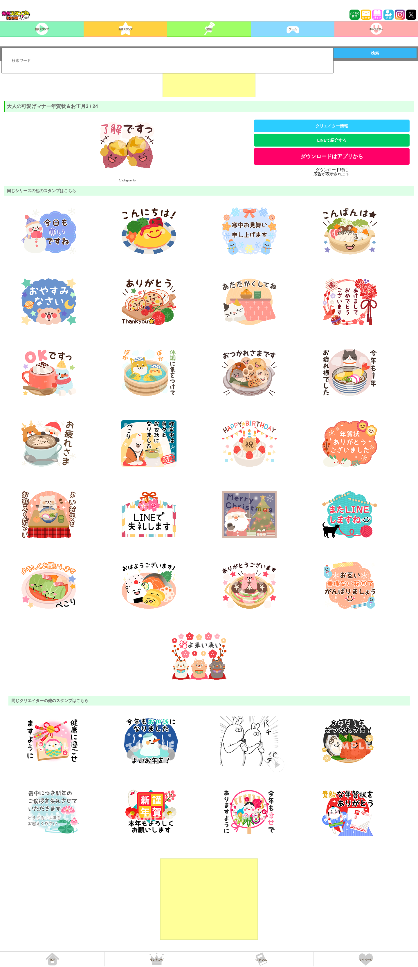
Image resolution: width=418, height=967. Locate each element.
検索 (375, 52)
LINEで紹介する (332, 140)
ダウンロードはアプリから (331, 156)
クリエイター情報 (332, 126)
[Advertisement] (209, 82)
